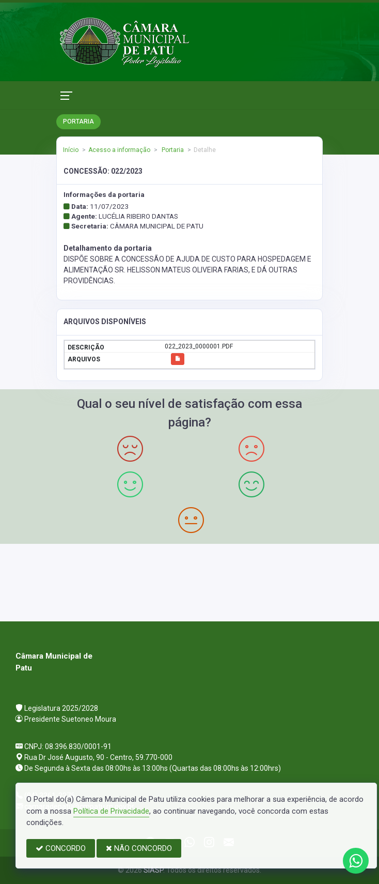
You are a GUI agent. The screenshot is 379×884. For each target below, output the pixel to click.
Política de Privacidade (111, 811)
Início (70, 150)
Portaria (172, 150)
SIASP (153, 870)
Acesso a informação (119, 150)
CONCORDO (61, 848)
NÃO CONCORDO (139, 848)
